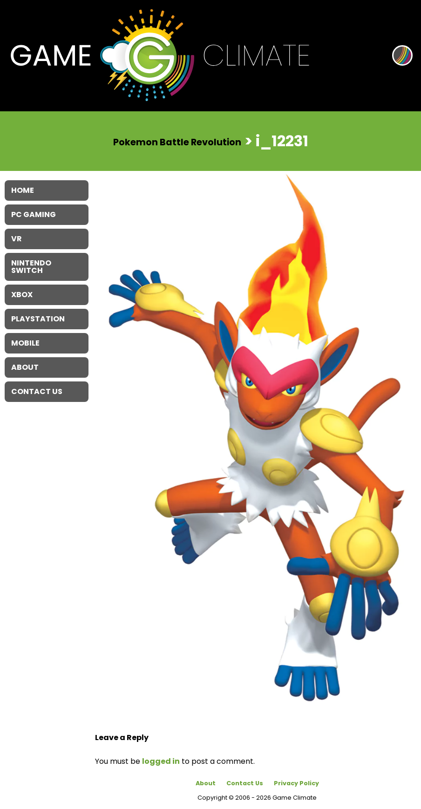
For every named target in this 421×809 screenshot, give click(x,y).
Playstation (38, 318)
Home (22, 190)
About (206, 783)
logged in (161, 761)
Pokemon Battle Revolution (177, 142)
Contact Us (244, 783)
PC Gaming (33, 214)
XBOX (22, 294)
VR (16, 238)
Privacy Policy (296, 783)
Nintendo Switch (31, 267)
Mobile (25, 343)
